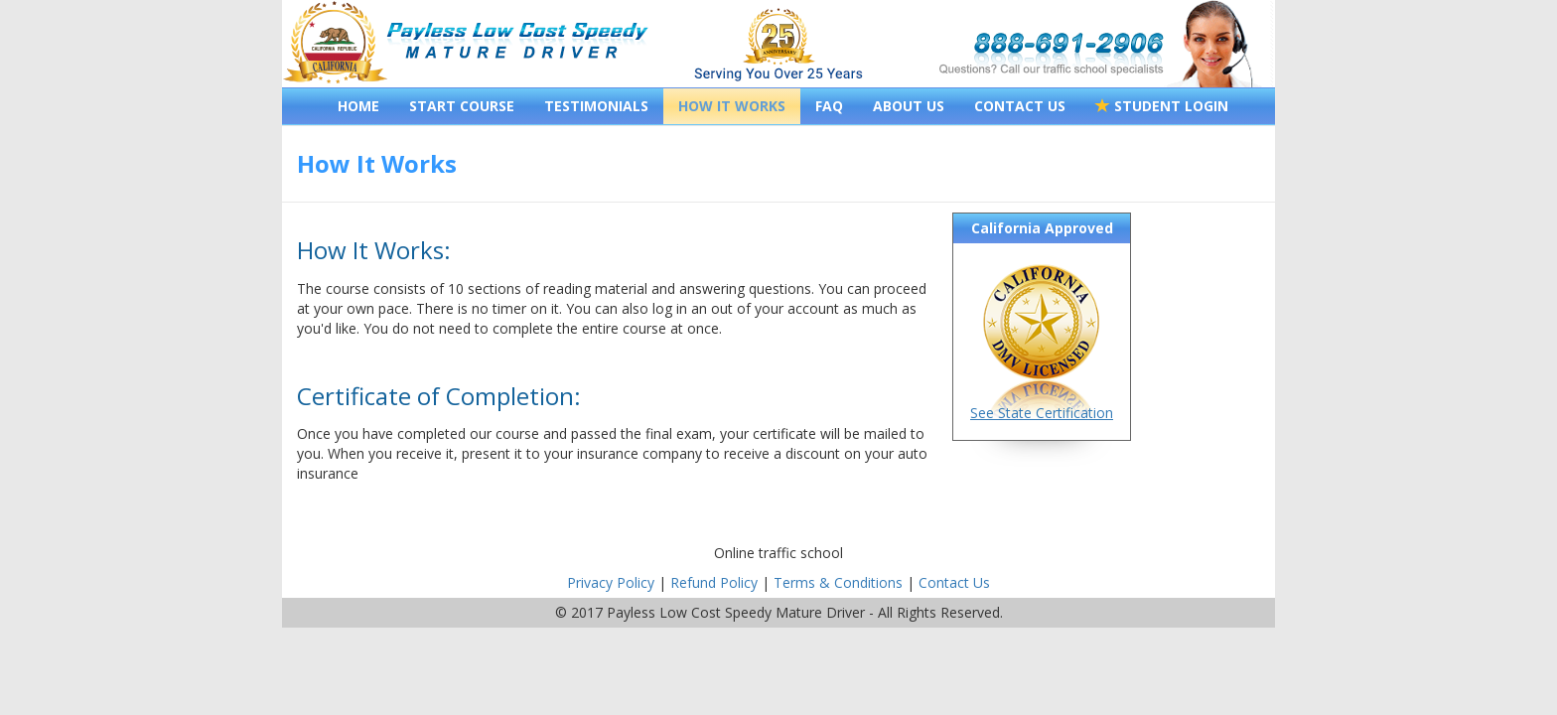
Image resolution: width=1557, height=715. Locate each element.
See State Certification (1041, 412)
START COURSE (461, 105)
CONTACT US (1019, 105)
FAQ (829, 105)
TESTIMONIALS (596, 105)
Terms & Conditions (838, 582)
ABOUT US (908, 105)
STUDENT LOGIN (1161, 105)
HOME (358, 105)
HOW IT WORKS (731, 105)
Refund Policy (714, 582)
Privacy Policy (610, 582)
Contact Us (954, 582)
